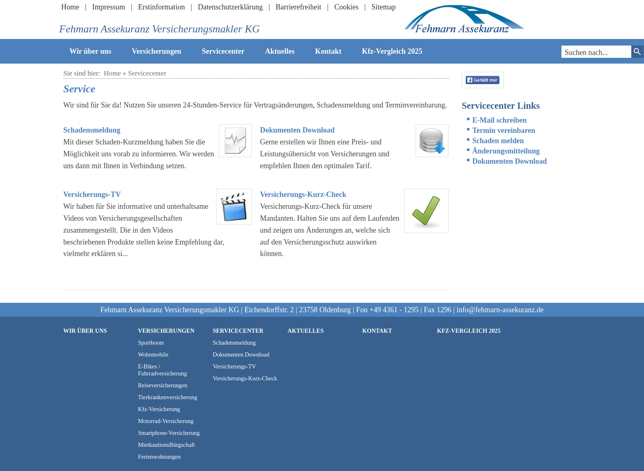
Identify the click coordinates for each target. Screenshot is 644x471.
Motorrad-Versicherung (165, 421)
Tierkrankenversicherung (167, 397)
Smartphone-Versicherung (169, 433)
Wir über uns (90, 51)
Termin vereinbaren (503, 130)
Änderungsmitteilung (506, 151)
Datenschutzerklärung (230, 7)
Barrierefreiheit (298, 7)
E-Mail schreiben (499, 120)
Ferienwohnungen (159, 456)
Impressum (108, 7)
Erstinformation (161, 7)
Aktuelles (279, 51)
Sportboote (151, 342)
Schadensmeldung (91, 130)
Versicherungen (156, 51)
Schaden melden (498, 141)
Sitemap (384, 7)
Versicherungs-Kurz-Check (303, 194)
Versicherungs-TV (92, 194)
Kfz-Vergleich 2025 (392, 51)
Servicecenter (223, 51)
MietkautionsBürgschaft (166, 444)
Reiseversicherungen (162, 385)
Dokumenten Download (297, 130)
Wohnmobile (153, 354)
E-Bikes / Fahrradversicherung (162, 370)
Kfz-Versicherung (159, 409)
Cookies (346, 7)
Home (70, 7)
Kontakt (328, 51)
